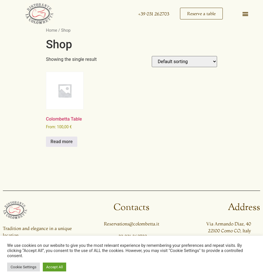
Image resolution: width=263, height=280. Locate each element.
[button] (245, 13)
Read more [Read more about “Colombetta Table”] (61, 141)
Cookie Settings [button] (24, 267)
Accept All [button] (54, 267)
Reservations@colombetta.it (131, 224)
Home (51, 30)
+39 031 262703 (153, 14)
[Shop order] (184, 61)
